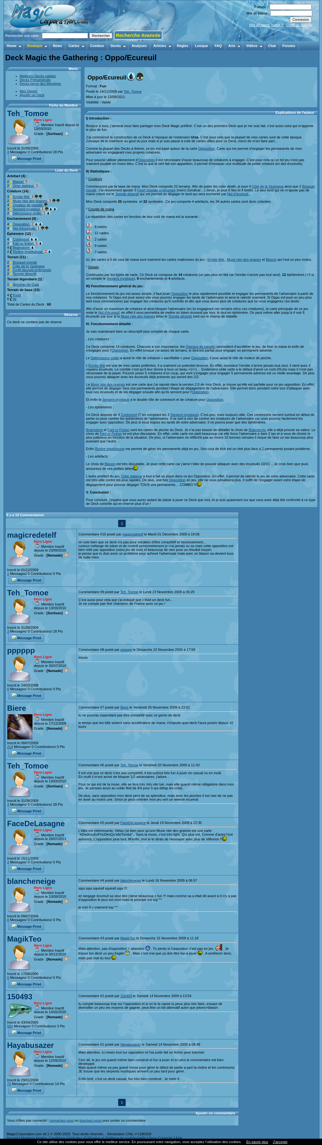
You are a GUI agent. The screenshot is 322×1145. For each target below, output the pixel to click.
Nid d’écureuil (238, 194)
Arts (234, 46)
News (57, 46)
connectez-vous (62, 1120)
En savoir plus (257, 1142)
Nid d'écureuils (31, 228)
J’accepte (280, 1142)
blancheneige (31, 881)
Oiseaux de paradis (30, 205)
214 (10, 747)
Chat (272, 46)
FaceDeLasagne (36, 823)
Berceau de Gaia (26, 284)
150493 (19, 996)
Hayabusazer (30, 1045)
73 (9, 1084)
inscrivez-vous (90, 1120)
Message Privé (26, 158)
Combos (97, 46)
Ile (15, 299)
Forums (288, 46)
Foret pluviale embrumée (156, 190)
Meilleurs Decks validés (38, 76)
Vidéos (254, 46)
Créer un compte (299, 25)
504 (10, 1026)
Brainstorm (24, 247)
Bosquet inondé (25, 262)
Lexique (201, 46)
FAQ (218, 46)
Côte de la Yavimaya (28, 266)
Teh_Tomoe (28, 113)
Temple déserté (25, 274)
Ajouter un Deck (32, 95)
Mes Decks (28, 91)
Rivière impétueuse (32, 252)
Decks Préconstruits (35, 80)
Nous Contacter (161, 1138)
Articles (162, 46)
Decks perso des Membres (40, 83)
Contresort (25, 239)
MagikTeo (24, 939)
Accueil (12, 1138)
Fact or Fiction (119, 430)
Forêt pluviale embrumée (32, 270)
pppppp (21, 650)
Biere (16, 708)
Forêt (17, 295)
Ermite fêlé (28, 197)
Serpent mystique (35, 209)
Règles (182, 46)
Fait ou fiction (28, 243)
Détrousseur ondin (31, 213)
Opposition (28, 224)
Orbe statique (26, 186)
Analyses (139, 46)
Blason (21, 182)
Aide (178, 1138)
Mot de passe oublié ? (266, 25)
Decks (118, 46)
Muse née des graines (36, 201)
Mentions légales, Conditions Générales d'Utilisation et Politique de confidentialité (83, 1138)
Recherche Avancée (138, 35)
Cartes (76, 46)
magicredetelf (31, 535)
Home (14, 46)
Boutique (37, 46)
